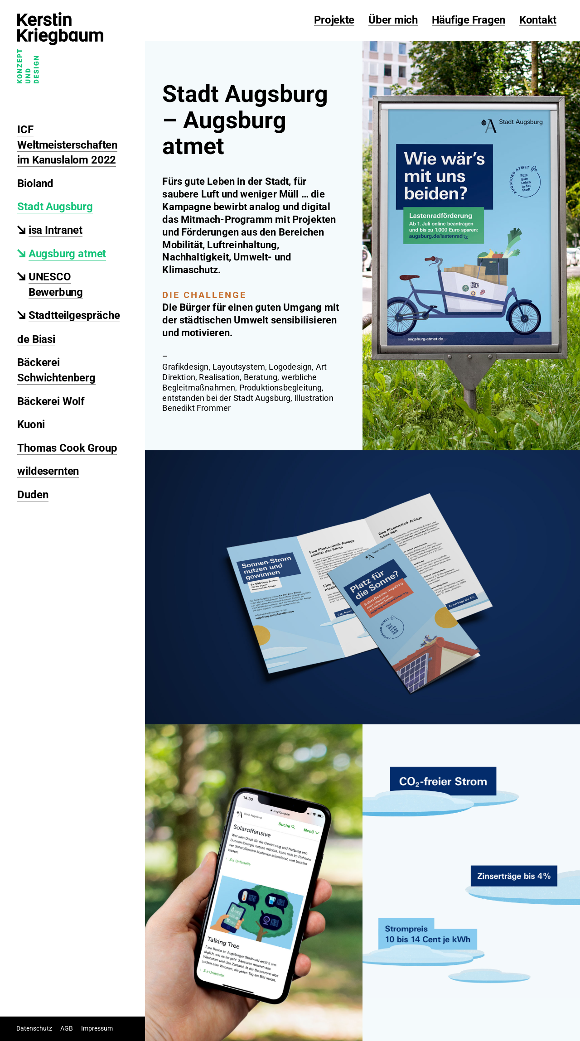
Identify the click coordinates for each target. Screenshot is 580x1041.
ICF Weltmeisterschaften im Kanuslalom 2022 (67, 144)
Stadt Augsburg (54, 206)
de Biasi (36, 339)
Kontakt (537, 20)
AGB (66, 1028)
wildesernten (48, 471)
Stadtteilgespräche (74, 315)
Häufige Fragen (468, 20)
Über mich (393, 20)
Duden (32, 494)
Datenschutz (34, 1028)
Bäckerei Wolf (51, 401)
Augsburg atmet (67, 253)
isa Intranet (55, 230)
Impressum (97, 1028)
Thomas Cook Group (67, 448)
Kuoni (30, 424)
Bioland (35, 183)
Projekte (334, 20)
